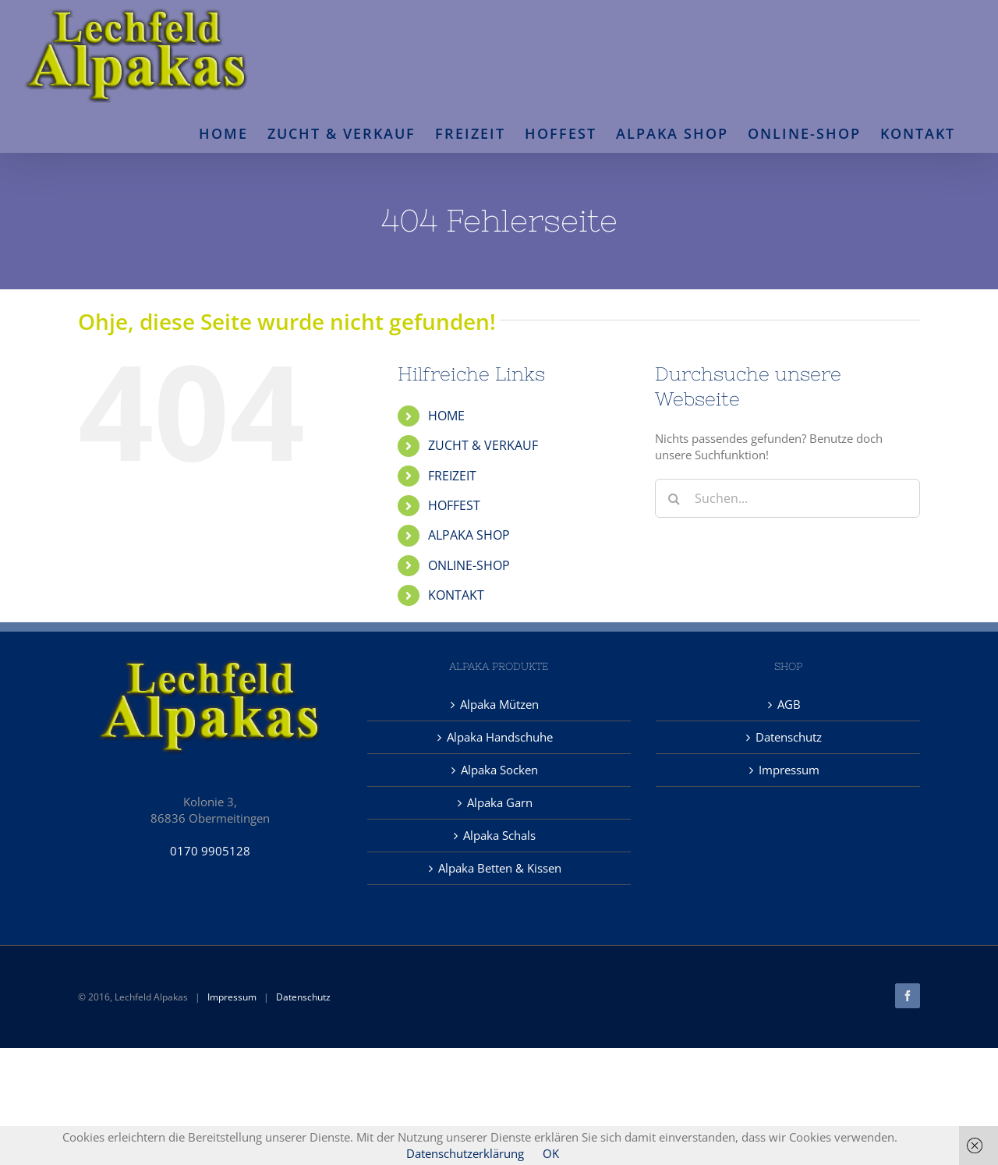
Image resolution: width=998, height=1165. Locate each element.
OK (551, 1153)
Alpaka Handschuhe (500, 737)
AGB (789, 704)
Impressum (789, 769)
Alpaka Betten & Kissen (499, 868)
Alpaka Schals (499, 835)
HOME (446, 415)
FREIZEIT (452, 475)
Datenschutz (789, 737)
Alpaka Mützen (499, 704)
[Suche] (674, 498)
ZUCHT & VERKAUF (483, 445)
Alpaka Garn (500, 802)
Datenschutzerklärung (465, 1153)
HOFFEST (454, 505)
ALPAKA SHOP (469, 535)
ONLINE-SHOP (469, 565)
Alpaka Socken (499, 769)
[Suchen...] (787, 498)
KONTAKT (456, 595)
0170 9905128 (210, 851)
